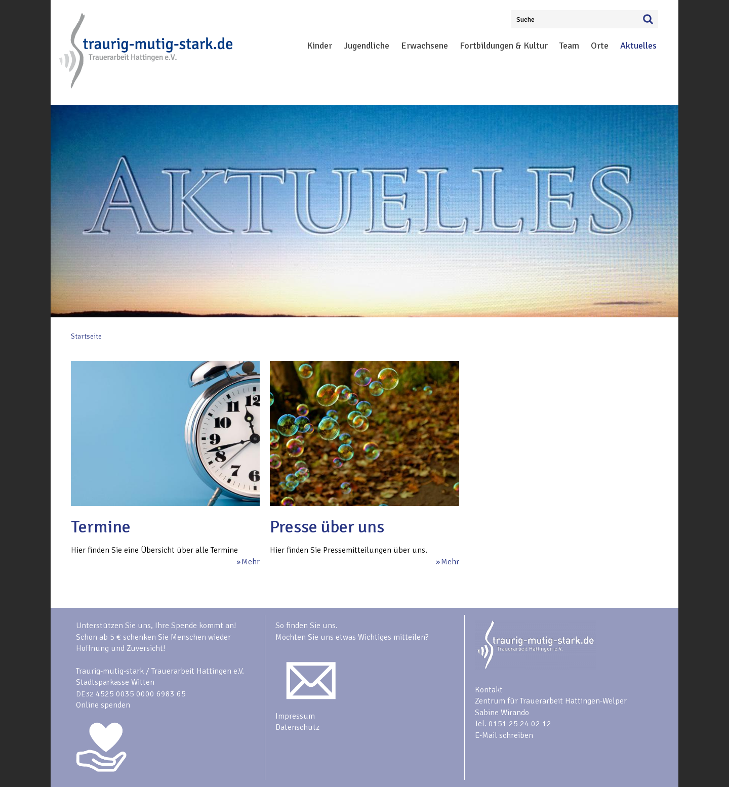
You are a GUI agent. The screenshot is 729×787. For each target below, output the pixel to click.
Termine (101, 526)
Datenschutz (297, 727)
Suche (525, 19)
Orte (600, 45)
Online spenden (103, 705)
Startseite (86, 336)
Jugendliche (366, 45)
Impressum (295, 716)
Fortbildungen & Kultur (504, 45)
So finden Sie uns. (306, 625)
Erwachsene (424, 45)
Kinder (319, 45)
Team (569, 45)
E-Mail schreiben (504, 735)
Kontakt (489, 690)
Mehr (250, 562)
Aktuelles (638, 45)
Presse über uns (327, 526)
